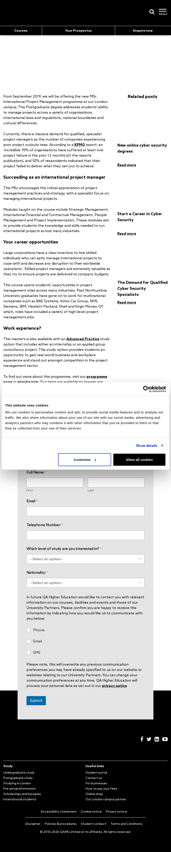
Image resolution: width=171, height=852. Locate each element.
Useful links (95, 766)
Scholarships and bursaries (22, 794)
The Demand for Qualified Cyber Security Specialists (142, 288)
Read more (126, 165)
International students (19, 799)
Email (32, 501)
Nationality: (37, 572)
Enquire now (143, 31)
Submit (36, 700)
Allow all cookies (139, 460)
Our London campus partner (106, 799)
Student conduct (93, 824)
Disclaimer (33, 824)
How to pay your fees (101, 789)
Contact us (94, 778)
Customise (85, 460)
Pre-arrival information (19, 789)
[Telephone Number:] (85, 535)
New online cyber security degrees (142, 148)
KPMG (79, 144)
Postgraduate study (18, 778)
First (29, 490)
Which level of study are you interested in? (63, 549)
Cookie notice (91, 811)
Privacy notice (116, 811)
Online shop (94, 794)
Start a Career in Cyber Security (139, 216)
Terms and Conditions (126, 824)
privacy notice (114, 685)
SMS (36, 652)
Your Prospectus (78, 31)
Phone (39, 630)
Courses (21, 31)
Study (8, 766)
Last (91, 490)
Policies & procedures (61, 824)
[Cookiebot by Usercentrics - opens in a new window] (146, 389)
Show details (146, 445)
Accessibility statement (59, 811)
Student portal (96, 772)
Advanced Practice (82, 339)
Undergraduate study (19, 772)
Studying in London (17, 783)
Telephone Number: (44, 525)
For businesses (96, 783)
